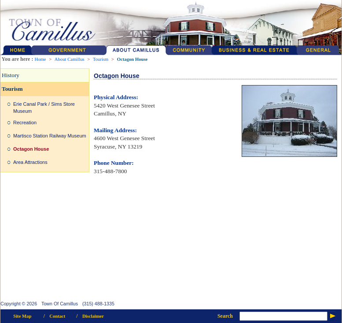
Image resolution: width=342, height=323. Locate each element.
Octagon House (132, 59)
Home (40, 59)
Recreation (25, 122)
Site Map (22, 316)
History (10, 75)
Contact (57, 316)
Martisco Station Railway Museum (49, 135)
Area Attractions (30, 162)
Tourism (100, 59)
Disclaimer (93, 316)
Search (225, 316)
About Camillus (70, 59)
